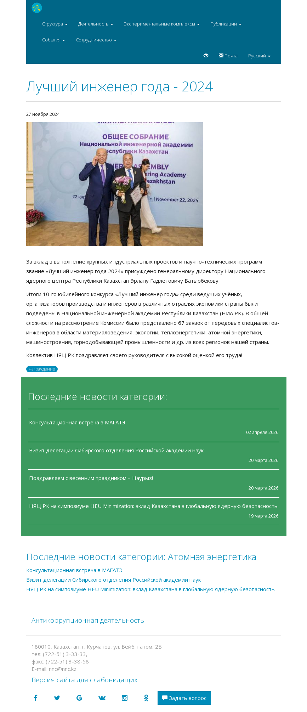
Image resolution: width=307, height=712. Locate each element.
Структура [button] (55, 24)
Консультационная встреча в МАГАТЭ (77, 422)
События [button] (53, 39)
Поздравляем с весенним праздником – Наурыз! (91, 477)
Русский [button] (259, 55)
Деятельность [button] (95, 24)
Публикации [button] (225, 24)
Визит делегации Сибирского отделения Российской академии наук (116, 450)
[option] (153, 184)
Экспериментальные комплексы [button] (162, 24)
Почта (228, 55)
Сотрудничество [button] (96, 39)
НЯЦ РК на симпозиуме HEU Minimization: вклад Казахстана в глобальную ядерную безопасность (153, 505)
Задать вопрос (184, 697)
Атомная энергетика (212, 556)
